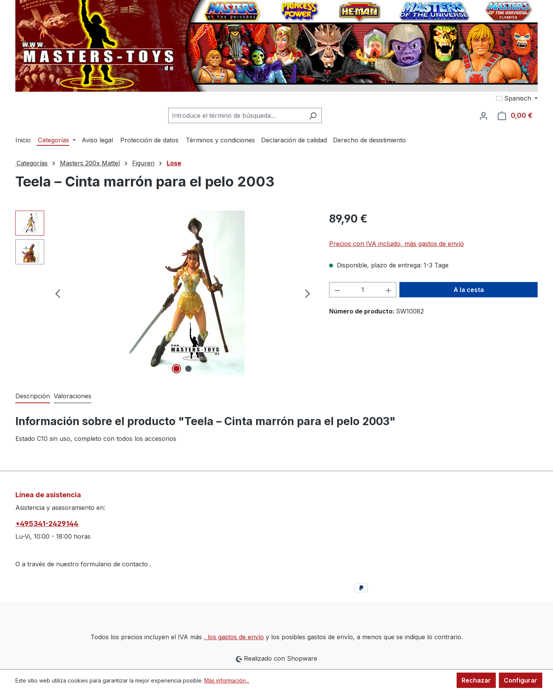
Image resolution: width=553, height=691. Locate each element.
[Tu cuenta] (483, 115)
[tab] (32, 396)
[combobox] (236, 115)
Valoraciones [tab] (72, 396)
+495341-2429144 (46, 523)
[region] (164, 293)
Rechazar (476, 680)
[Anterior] (57, 293)
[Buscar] (313, 115)
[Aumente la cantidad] (389, 289)
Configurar (520, 680)
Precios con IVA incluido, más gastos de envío (396, 243)
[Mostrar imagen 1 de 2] (177, 369)
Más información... (226, 680)
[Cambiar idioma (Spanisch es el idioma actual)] (517, 98)
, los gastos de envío (234, 637)
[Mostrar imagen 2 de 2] (188, 369)
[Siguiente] (307, 293)
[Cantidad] (362, 289)
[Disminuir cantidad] (337, 289)
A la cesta (469, 290)
